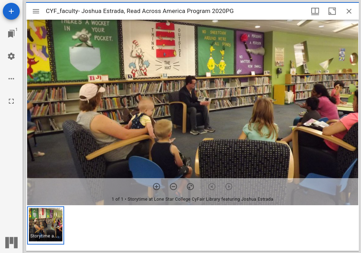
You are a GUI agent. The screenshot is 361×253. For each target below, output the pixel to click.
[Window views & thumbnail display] (315, 11)
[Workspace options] (11, 78)
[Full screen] (11, 101)
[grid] (192, 228)
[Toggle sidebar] (35, 11)
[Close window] (349, 11)
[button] (45, 225)
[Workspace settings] (11, 56)
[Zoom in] (156, 186)
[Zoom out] (173, 186)
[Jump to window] (11, 33)
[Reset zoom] (190, 186)
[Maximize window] (332, 11)
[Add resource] (11, 11)
